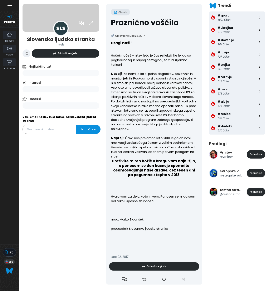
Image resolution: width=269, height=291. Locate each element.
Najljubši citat (40, 66)
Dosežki (35, 99)
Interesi (35, 83)
